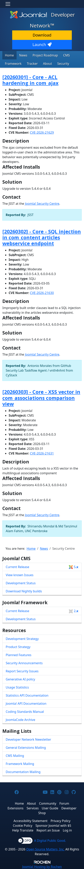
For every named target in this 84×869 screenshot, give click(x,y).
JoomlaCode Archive (20, 720)
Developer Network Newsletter (28, 739)
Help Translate (22, 830)
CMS (66, 55)
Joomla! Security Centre (42, 203)
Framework (13, 63)
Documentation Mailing (23, 772)
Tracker (32, 63)
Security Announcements (24, 663)
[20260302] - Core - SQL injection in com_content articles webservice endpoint (41, 237)
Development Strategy (22, 639)
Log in (67, 830)
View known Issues (19, 575)
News (23, 55)
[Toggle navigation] (7, 4)
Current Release (42, 567)
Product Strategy (18, 647)
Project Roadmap (45, 55)
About (47, 63)
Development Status (21, 583)
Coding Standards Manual (25, 711)
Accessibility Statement (30, 821)
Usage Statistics (17, 687)
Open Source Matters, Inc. (45, 849)
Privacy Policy (60, 821)
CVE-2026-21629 (42, 132)
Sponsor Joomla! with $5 (53, 825)
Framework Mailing (20, 764)
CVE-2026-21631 (42, 453)
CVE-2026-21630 (42, 293)
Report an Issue (48, 830)
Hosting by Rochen (42, 866)
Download (42, 35)
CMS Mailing (15, 755)
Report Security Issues (22, 671)
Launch (41, 44)
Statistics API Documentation (27, 695)
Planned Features (18, 655)
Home (9, 55)
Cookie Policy (22, 825)
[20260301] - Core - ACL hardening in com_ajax (30, 80)
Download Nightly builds (24, 591)
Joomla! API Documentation (26, 703)
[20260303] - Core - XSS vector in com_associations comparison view (41, 397)
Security (63, 63)
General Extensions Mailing (26, 747)
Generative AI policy (20, 679)
